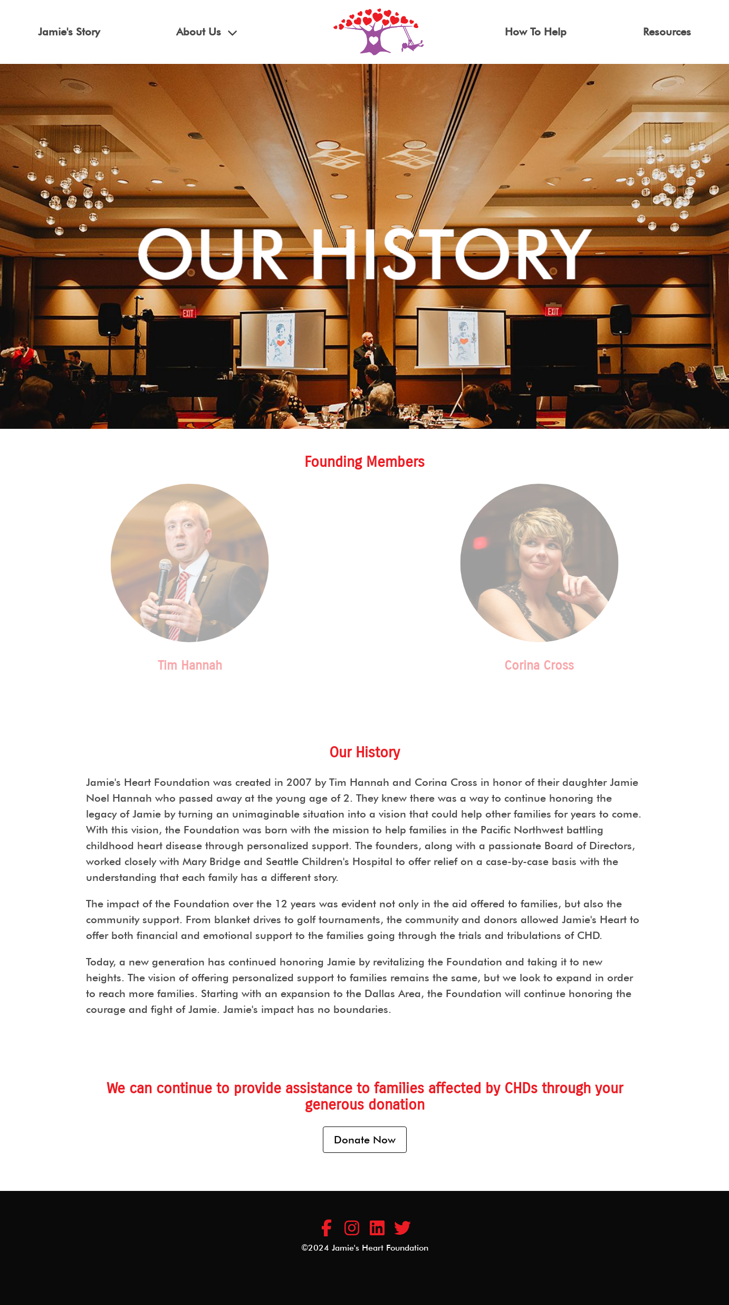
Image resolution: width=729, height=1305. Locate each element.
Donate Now (365, 1139)
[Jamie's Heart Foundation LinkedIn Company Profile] (377, 1228)
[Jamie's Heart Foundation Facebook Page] (326, 1228)
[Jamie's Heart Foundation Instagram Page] (351, 1228)
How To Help (536, 31)
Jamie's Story (69, 31)
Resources (667, 31)
